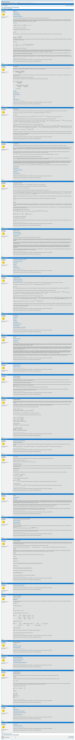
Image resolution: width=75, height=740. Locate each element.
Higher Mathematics (16, 7)
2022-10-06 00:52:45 (5, 517)
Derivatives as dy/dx (16, 235)
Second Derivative (15, 322)
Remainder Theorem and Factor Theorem (19, 440)
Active (68, 5)
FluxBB (72, 737)
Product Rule (15, 320)
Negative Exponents (16, 92)
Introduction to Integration (17, 338)
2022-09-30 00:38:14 (5, 363)
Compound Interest (16, 709)
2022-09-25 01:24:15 (5, 181)
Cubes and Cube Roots (16, 94)
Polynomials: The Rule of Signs (17, 16)
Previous (5, 8)
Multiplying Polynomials (16, 597)
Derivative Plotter (15, 315)
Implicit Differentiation (16, 325)
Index (2, 7)
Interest (14, 707)
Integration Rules (15, 340)
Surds (14, 97)
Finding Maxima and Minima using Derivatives (19, 259)
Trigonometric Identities (16, 376)
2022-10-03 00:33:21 (5, 455)
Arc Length (14, 264)
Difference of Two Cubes (16, 366)
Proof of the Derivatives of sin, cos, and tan (19, 327)
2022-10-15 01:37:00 (5, 670)
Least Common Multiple (16, 522)
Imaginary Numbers (16, 166)
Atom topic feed (71, 736)
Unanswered (71, 5)
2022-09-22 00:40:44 (5, 9)
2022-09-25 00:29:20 (5, 142)
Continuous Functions (16, 497)
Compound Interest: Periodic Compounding (19, 712)
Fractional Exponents (16, 99)
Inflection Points (15, 262)
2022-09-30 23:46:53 (5, 374)
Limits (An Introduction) (16, 267)
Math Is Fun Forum (6, 1)
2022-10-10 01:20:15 (5, 594)
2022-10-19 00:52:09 (5, 722)
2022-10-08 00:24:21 (5, 539)
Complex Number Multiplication (17, 169)
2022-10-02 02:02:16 (5, 439)
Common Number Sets (16, 173)
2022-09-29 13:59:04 (5, 335)
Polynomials (15, 11)
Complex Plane (15, 171)
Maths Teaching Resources (8, 7)
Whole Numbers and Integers (17, 660)
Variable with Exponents (16, 277)
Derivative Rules (15, 317)
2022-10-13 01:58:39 (5, 655)
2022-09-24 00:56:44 (5, 107)
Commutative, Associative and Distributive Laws (20, 662)
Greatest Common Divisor (17, 520)
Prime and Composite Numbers (17, 657)
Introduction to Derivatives (17, 232)
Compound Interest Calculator (17, 714)
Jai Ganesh (3, 11)
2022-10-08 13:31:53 (5, 583)
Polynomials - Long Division (17, 645)
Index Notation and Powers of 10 (18, 279)
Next (11, 8)
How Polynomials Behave (17, 14)
